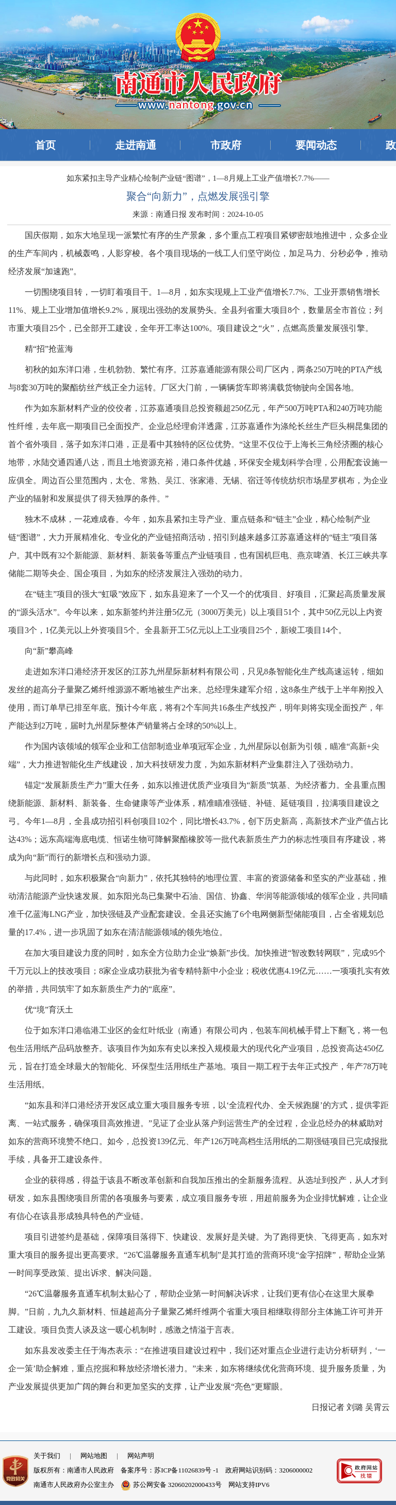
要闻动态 (316, 145)
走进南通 (135, 145)
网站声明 (140, 1456)
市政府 (225, 145)
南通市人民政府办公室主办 (74, 1484)
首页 (45, 145)
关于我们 (47, 1456)
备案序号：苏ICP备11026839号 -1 (170, 1470)
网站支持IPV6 (248, 1484)
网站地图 (93, 1456)
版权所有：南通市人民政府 (74, 1470)
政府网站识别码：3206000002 (268, 1470)
